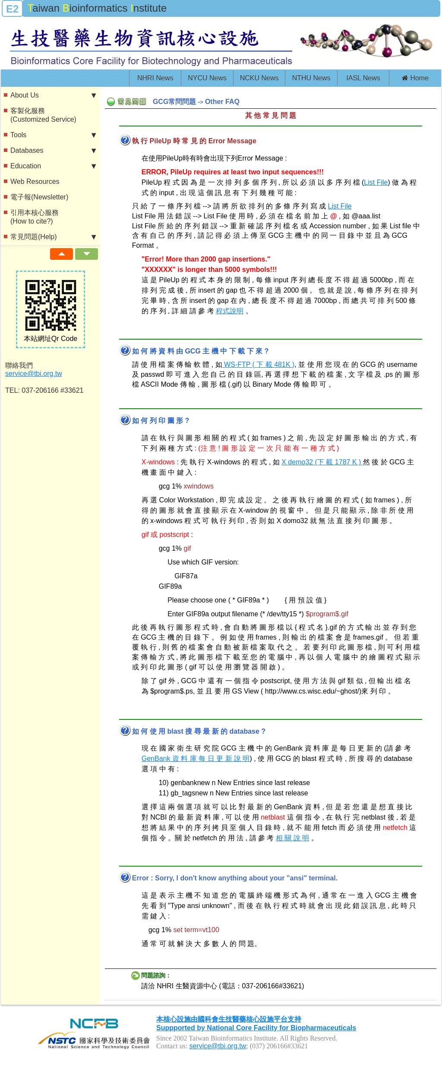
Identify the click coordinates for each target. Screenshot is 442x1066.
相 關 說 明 (292, 838)
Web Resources (35, 181)
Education (53, 166)
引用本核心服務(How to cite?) (34, 217)
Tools (53, 135)
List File (376, 182)
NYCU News (207, 78)
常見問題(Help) (53, 237)
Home (415, 78)
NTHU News (311, 78)
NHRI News (155, 78)
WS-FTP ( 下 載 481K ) (258, 364)
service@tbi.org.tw (33, 373)
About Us (53, 95)
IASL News (363, 78)
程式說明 (229, 311)
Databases (53, 150)
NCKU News (259, 78)
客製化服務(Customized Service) (43, 115)
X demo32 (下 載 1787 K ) (322, 462)
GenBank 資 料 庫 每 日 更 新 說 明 (196, 758)
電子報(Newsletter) (39, 197)
